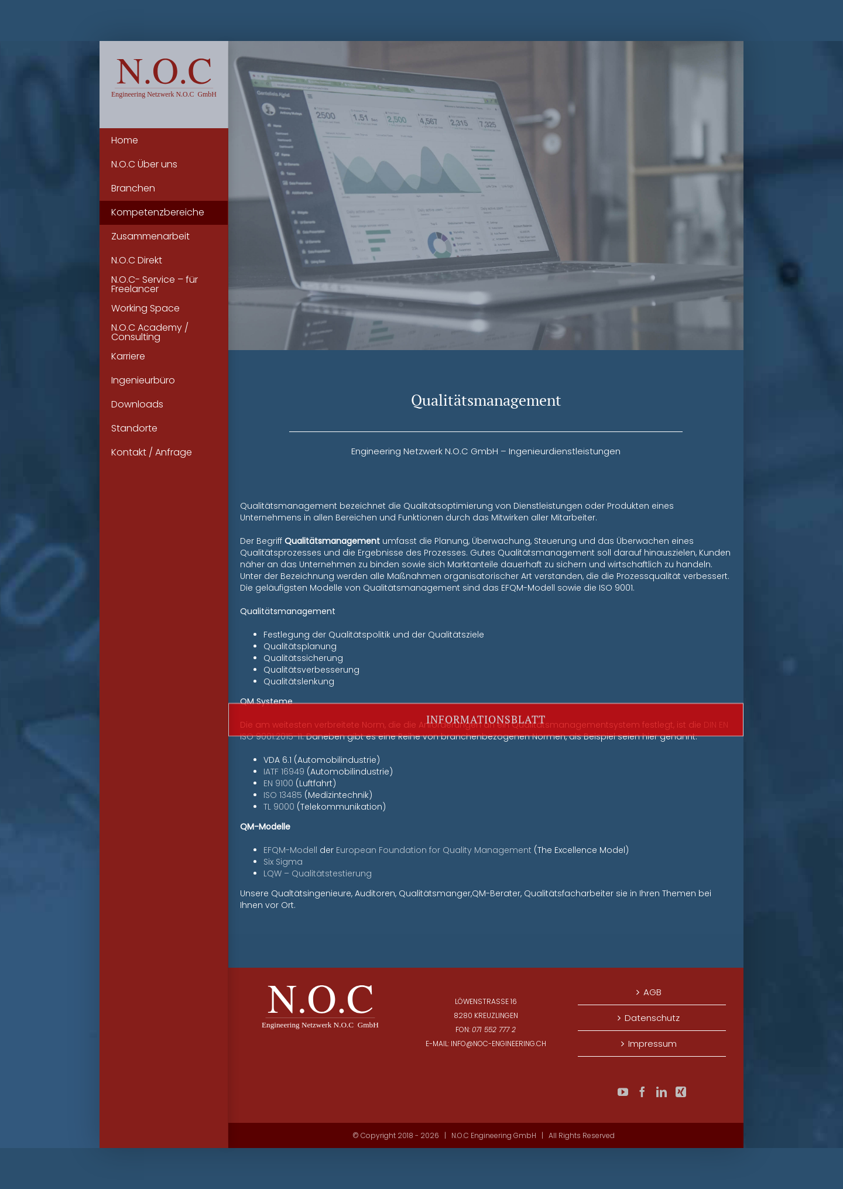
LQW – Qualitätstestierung (317, 873)
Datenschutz (652, 1018)
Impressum (652, 1043)
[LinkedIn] (661, 1092)
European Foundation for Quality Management (434, 850)
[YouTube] (623, 1092)
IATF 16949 (283, 771)
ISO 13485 (282, 795)
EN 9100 (278, 783)
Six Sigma (283, 862)
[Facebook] (642, 1092)
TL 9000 (278, 807)
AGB (652, 992)
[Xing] (681, 1092)
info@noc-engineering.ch (498, 1043)
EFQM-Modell (290, 850)
